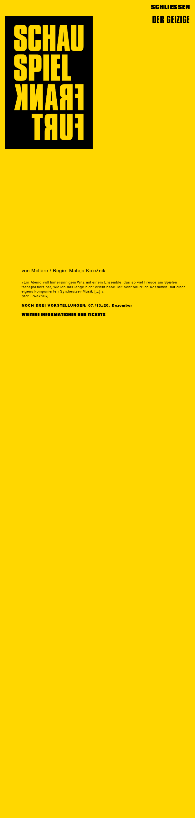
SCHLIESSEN (170, 7)
